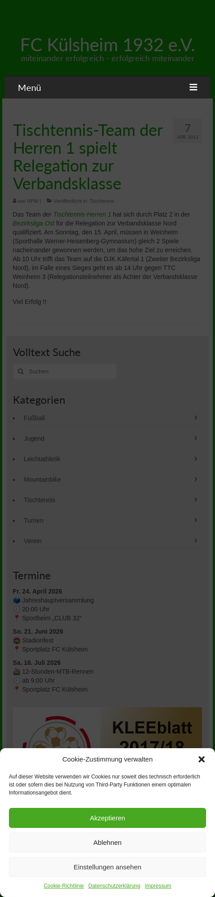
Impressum (158, 886)
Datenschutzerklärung (114, 886)
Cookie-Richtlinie (64, 886)
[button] (201, 759)
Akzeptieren (107, 818)
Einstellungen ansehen (107, 867)
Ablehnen (107, 842)
